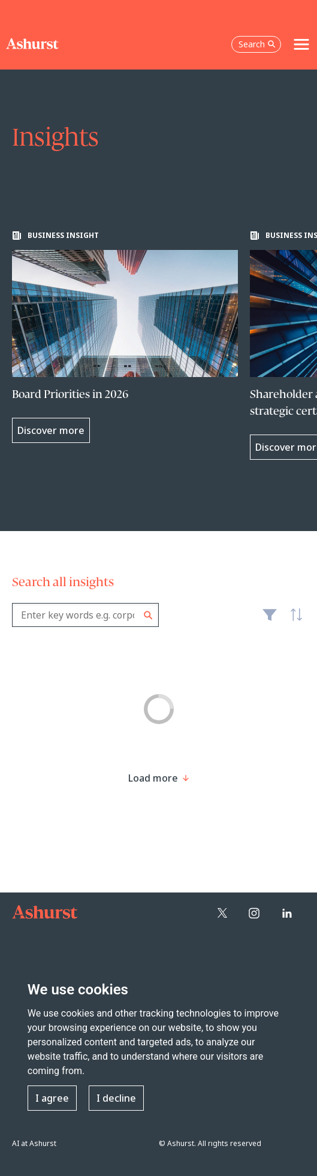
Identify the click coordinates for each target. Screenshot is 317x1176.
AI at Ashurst (34, 1143)
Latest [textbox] (293, 621)
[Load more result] (153, 778)
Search (148, 615)
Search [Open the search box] (257, 44)
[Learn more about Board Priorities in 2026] (125, 337)
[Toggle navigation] (301, 44)
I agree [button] (52, 1098)
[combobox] (85, 615)
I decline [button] (116, 1098)
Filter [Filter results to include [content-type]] (269, 620)
